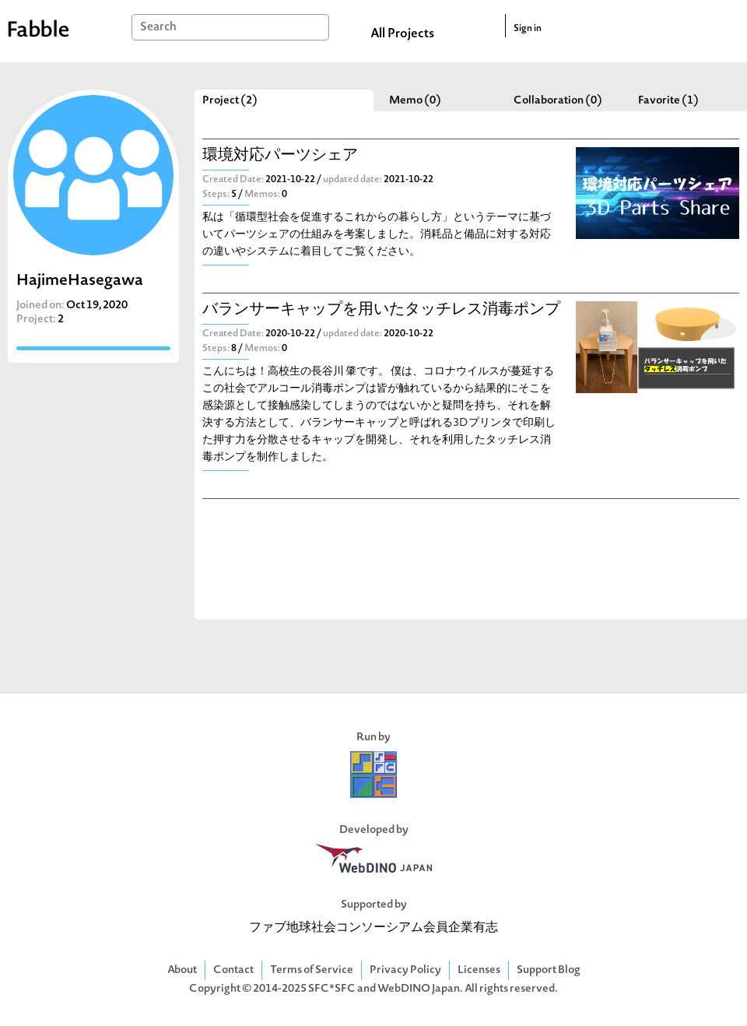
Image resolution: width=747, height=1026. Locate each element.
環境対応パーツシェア (280, 156)
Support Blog (548, 970)
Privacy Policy (405, 970)
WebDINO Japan (418, 989)
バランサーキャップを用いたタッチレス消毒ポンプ (381, 310)
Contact (233, 970)
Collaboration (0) (558, 101)
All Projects (402, 34)
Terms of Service (311, 970)
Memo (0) (415, 101)
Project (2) (230, 101)
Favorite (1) (668, 101)
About (182, 970)
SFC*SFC (332, 989)
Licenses (479, 970)
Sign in (528, 28)
